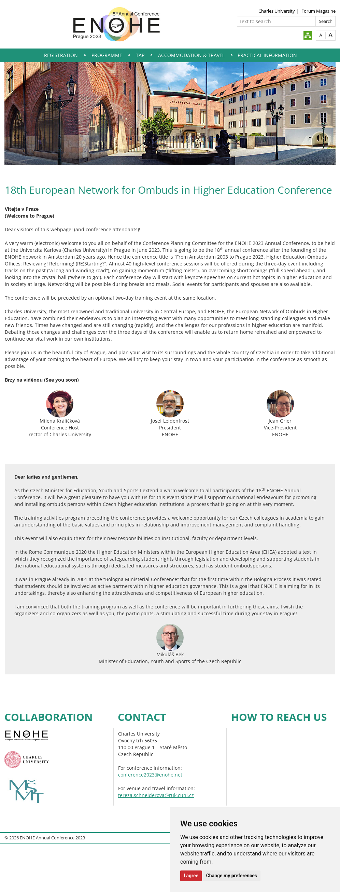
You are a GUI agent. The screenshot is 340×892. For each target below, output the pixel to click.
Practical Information (267, 55)
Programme (106, 55)
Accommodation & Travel (191, 55)
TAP (140, 55)
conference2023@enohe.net (150, 774)
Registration (61, 55)
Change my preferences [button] (231, 875)
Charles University (276, 11)
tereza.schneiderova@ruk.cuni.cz (156, 795)
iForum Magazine (318, 11)
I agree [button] (191, 875)
